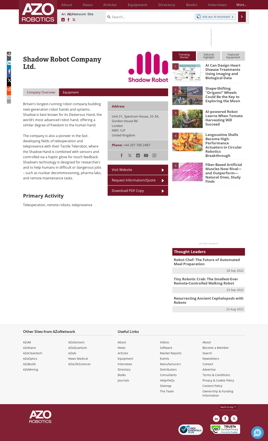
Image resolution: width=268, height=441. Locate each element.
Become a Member (215, 336)
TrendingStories (184, 56)
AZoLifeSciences (79, 352)
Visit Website (122, 169)
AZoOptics (30, 347)
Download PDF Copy (128, 190)
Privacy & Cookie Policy (218, 369)
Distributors (168, 358)
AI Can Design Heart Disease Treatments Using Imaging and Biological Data (221, 71)
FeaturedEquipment (233, 56)
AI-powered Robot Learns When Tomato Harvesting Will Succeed (224, 115)
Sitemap (165, 374)
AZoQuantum (77, 336)
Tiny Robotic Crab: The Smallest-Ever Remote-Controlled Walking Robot (203, 271)
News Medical (78, 347)
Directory (124, 358)
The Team (167, 380)
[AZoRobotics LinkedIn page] (63, 20)
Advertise (209, 358)
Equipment (125, 347)
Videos (164, 331)
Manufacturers (170, 352)
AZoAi (72, 342)
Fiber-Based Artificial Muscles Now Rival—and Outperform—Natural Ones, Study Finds (224, 164)
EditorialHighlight (208, 56)
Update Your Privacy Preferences (54, 436)
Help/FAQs (167, 369)
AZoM (27, 331)
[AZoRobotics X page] (74, 20)
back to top (228, 395)
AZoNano (29, 336)
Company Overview (41, 92)
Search (207, 342)
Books (122, 363)
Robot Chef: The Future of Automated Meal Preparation (208, 252)
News (121, 336)
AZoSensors (76, 331)
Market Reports (171, 342)
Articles (123, 342)
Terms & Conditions (216, 363)
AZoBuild (29, 352)
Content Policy (212, 374)
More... (238, 5)
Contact (207, 352)
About (122, 331)
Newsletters (210, 347)
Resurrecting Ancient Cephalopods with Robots (205, 289)
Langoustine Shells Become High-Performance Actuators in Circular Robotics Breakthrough (223, 142)
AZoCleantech (32, 342)
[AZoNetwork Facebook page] (68, 20)
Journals (123, 369)
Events (164, 347)
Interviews (125, 352)
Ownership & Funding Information (217, 382)
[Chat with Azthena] (257, 432)
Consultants (168, 363)
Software (166, 336)
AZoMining (30, 358)
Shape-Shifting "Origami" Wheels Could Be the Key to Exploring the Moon (225, 92)
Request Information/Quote (134, 180)
